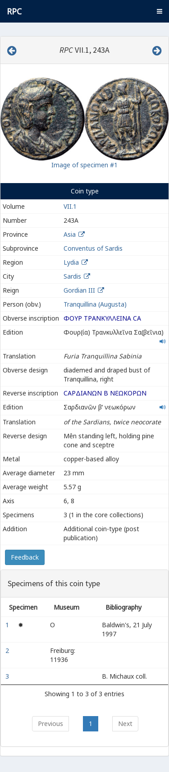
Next (125, 723)
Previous (50, 723)
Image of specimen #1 (84, 165)
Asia (70, 234)
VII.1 (70, 206)
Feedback (25, 557)
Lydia (71, 262)
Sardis (72, 276)
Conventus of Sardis (93, 248)
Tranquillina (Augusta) (95, 304)
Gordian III (79, 290)
